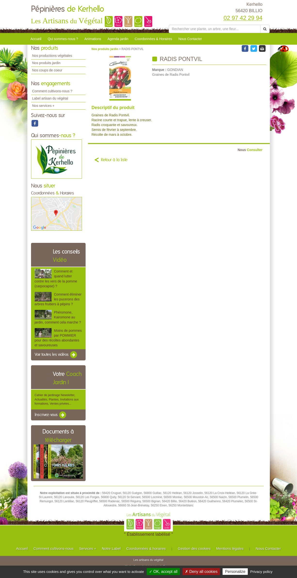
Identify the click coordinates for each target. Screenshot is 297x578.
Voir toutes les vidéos (56, 355)
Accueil (36, 39)
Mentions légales (230, 548)
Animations (92, 39)
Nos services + (43, 106)
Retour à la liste (114, 160)
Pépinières (67, 9)
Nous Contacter (190, 39)
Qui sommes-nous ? (63, 39)
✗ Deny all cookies (201, 572)
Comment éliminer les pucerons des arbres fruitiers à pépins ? (58, 299)
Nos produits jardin (46, 63)
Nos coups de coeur (47, 70)
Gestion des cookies (194, 548)
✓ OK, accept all (163, 572)
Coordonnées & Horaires (153, 39)
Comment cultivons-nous (53, 548)
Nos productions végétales (52, 56)
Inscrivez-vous (51, 415)
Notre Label (111, 548)
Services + (87, 548)
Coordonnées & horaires (146, 548)
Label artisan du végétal (50, 98)
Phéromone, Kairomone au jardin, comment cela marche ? (58, 317)
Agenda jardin (117, 39)
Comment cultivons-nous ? (52, 91)
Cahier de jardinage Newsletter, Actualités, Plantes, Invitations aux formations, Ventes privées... (57, 399)
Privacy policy (261, 572)
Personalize (235, 572)
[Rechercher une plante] (215, 29)
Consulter (250, 150)
